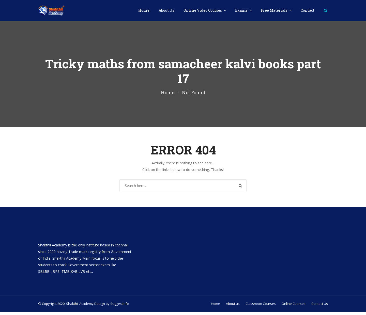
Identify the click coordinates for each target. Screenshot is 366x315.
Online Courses (294, 306)
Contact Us (319, 306)
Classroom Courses (261, 306)
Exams (241, 10)
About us (233, 306)
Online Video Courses (203, 10)
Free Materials (274, 10)
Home (143, 10)
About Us (166, 10)
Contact (307, 10)
